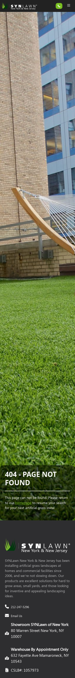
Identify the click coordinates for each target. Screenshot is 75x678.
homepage (23, 503)
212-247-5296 (20, 607)
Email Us (16, 616)
